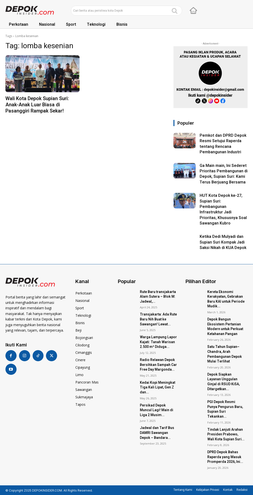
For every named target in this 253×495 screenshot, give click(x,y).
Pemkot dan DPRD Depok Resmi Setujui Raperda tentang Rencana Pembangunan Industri (223, 144)
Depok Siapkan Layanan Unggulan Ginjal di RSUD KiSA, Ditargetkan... (223, 382)
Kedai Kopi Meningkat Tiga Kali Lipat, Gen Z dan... (157, 387)
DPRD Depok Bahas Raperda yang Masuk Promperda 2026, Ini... (225, 457)
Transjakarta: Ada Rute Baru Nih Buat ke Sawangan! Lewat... (158, 319)
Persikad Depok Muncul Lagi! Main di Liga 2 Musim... (156, 410)
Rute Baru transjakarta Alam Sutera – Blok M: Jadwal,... (158, 296)
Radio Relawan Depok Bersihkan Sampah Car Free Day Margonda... (158, 364)
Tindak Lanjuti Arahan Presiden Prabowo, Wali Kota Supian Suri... (226, 434)
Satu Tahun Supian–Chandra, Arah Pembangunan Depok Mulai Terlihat (224, 354)
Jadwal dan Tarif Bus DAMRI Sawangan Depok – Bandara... (157, 432)
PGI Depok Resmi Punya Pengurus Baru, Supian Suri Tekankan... (225, 409)
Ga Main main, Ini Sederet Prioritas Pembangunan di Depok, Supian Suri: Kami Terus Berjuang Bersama (224, 174)
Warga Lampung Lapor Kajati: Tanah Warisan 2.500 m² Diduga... (158, 342)
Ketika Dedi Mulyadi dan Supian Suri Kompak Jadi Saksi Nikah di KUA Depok (223, 242)
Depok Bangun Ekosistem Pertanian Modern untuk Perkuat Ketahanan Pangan (225, 327)
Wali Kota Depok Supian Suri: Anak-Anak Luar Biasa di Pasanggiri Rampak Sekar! (37, 104)
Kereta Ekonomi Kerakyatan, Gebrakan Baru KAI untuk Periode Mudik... (226, 299)
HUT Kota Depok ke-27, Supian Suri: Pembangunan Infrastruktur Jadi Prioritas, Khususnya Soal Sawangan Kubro (223, 209)
